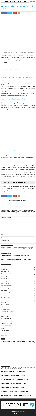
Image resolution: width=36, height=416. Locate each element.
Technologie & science (4, 296)
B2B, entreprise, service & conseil (6, 242)
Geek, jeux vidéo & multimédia (6, 301)
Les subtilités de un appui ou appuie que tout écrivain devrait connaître (15, 368)
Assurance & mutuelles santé (5, 277)
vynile (7, 134)
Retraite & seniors (4, 305)
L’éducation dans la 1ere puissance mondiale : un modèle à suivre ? (14, 348)
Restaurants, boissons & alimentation (7, 265)
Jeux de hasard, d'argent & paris (6, 244)
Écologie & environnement (5, 307)
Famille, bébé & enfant (4, 284)
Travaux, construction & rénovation (6, 261)
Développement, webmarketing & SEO (7, 300)
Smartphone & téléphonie (5, 289)
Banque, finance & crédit (5, 260)
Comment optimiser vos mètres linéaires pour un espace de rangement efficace (18, 189)
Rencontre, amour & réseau (5, 275)
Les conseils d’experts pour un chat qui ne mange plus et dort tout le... (14, 356)
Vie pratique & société (4, 246)
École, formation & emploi (5, 258)
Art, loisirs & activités (4, 253)
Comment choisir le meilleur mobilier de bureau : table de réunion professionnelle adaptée (29, 189)
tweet (8, 174)
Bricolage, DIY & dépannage (5, 286)
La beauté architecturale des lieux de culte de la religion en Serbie (6, 188)
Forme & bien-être (4, 267)
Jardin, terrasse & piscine (5, 279)
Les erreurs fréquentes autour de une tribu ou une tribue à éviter (13, 360)
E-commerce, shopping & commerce (7, 272)
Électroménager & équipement (6, 310)
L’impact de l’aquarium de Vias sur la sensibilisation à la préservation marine (16, 372)
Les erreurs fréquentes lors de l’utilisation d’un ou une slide (12, 364)
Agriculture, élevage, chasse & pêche (7, 298)
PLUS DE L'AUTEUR (22, 177)
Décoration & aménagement (5, 256)
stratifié (9, 140)
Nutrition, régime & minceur (5, 308)
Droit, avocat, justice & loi (5, 291)
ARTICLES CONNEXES (14, 177)
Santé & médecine (4, 251)
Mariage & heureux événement (6, 282)
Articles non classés (4, 312)
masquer (13, 55)
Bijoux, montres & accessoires (6, 294)
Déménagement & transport (5, 303)
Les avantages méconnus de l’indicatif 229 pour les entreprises (17, 318)
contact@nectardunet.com (20, 388)
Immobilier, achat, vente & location (6, 270)
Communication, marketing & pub (6, 268)
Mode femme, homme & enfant (6, 263)
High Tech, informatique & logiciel (6, 249)
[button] (34, 1)
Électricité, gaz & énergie (5, 293)
